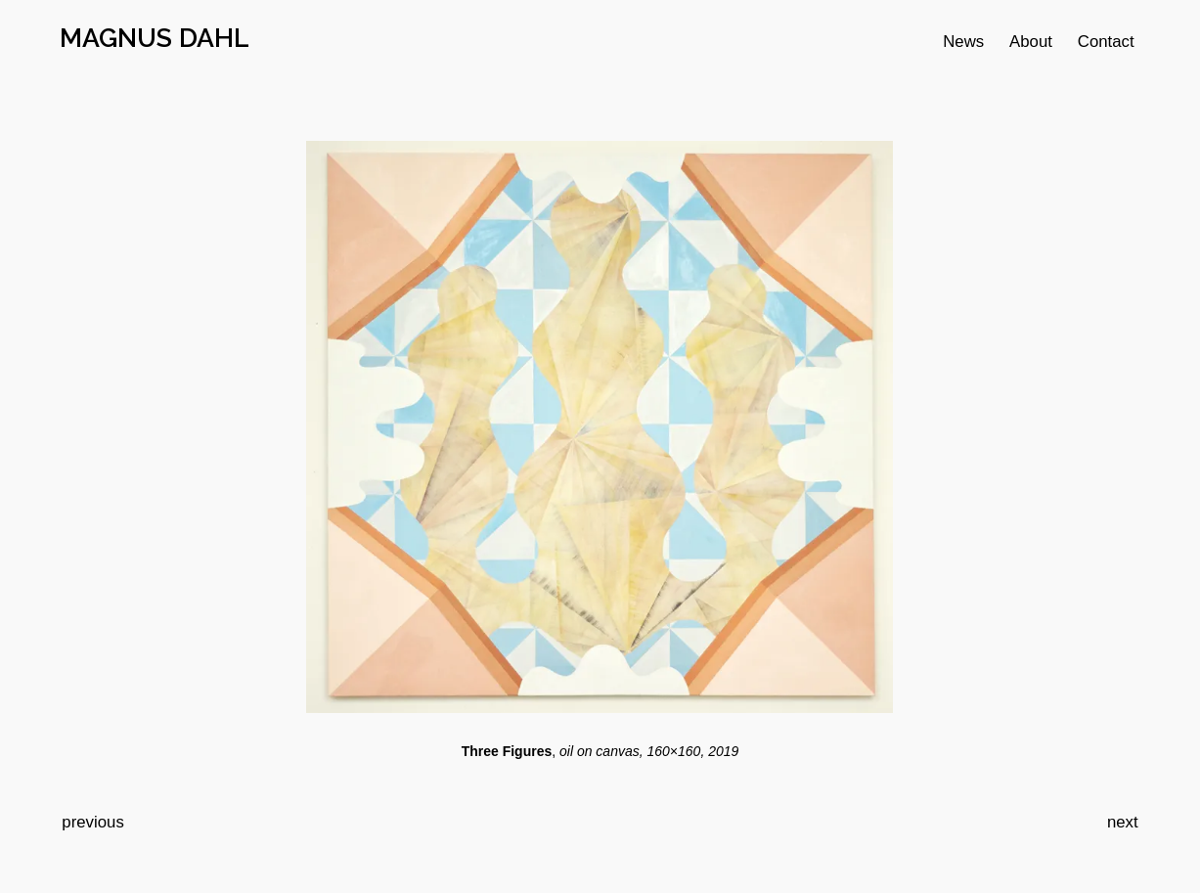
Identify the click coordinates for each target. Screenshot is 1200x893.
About (1030, 41)
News (963, 41)
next (1122, 822)
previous (92, 822)
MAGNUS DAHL (154, 37)
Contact (1106, 41)
